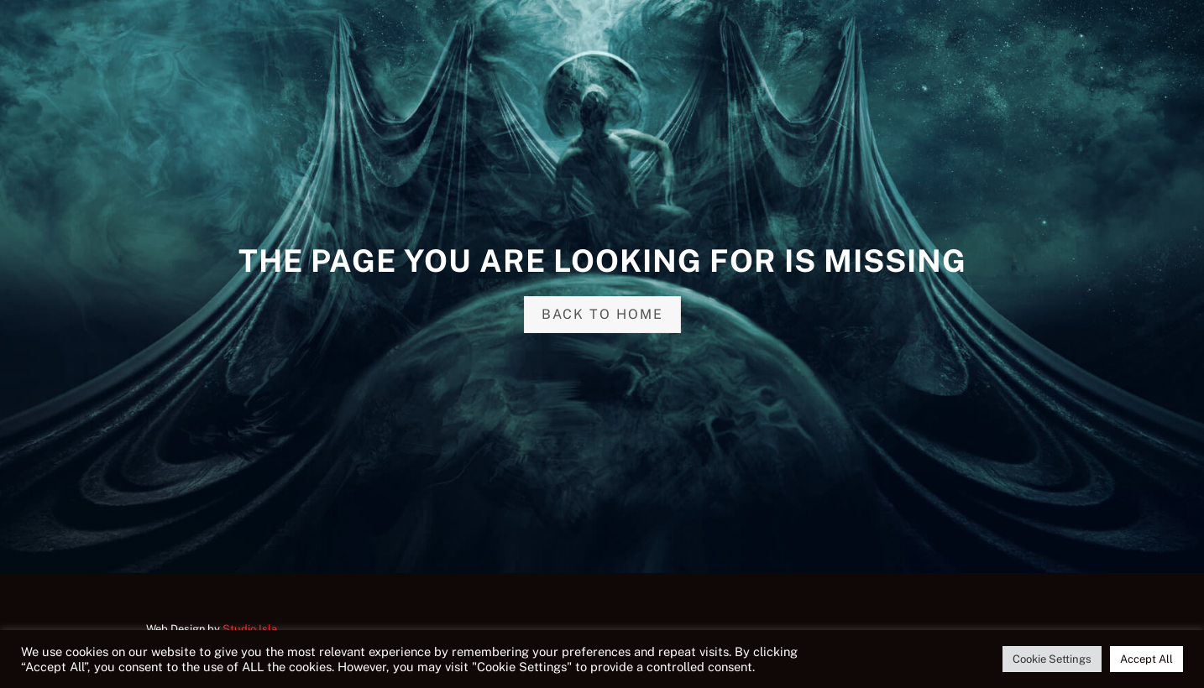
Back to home (602, 314)
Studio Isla (249, 629)
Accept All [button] (1146, 659)
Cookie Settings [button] (1052, 659)
